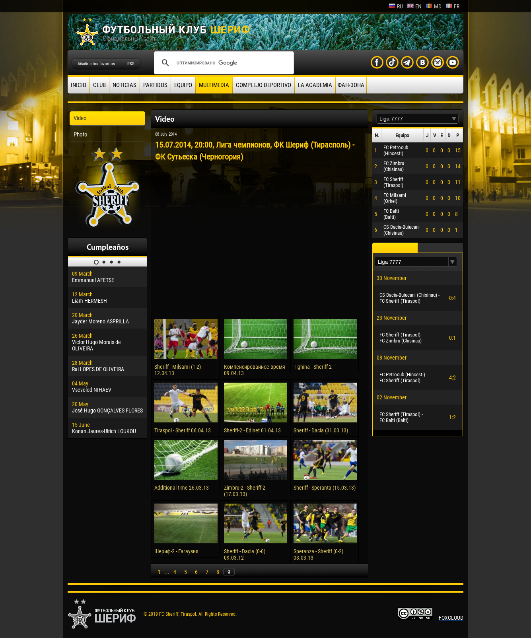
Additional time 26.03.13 (181, 487)
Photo (81, 134)
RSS (130, 63)
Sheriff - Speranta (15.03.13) (325, 487)
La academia (315, 85)
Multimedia (214, 85)
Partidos (155, 85)
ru (396, 6)
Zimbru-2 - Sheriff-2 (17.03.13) (244, 490)
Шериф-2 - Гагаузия (176, 551)
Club (99, 85)
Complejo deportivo (263, 85)
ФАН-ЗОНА (351, 85)
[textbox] (413, 119)
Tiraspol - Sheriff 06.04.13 (182, 430)
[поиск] (223, 63)
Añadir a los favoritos (96, 63)
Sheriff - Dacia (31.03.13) (321, 430)
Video (80, 118)
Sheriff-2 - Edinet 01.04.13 (252, 430)
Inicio (78, 85)
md (434, 6)
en (414, 6)
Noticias (124, 85)
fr (452, 6)
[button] (454, 119)
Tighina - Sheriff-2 (313, 367)
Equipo (183, 85)
